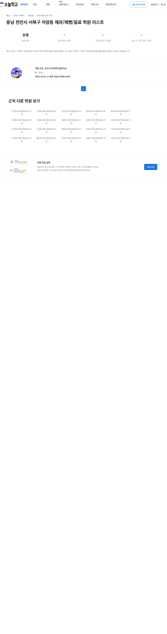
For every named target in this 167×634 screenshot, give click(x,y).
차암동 (31, 15)
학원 (48, 4)
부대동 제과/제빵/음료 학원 (46, 137)
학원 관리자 (111, 4)
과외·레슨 (80, 4)
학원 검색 (151, 191)
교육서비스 (64, 4)
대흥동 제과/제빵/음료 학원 (96, 164)
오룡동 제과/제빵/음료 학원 (120, 146)
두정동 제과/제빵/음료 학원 (21, 155)
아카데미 (24, 4)
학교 (35, 4)
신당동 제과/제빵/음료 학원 (46, 155)
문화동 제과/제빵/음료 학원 (120, 137)
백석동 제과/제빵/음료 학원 (21, 164)
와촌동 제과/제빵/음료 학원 (96, 146)
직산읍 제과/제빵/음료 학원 (71, 137)
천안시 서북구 (18, 15)
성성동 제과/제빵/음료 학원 (21, 137)
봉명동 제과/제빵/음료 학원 (96, 137)
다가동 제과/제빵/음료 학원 (120, 155)
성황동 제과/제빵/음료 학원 (71, 146)
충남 (8, 15)
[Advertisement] (30, 74)
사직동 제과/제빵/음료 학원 (120, 164)
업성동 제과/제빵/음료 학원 (21, 146)
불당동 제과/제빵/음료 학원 (46, 164)
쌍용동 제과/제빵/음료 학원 (71, 155)
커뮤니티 (95, 4)
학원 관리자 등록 (138, 4)
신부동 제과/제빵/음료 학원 (71, 164)
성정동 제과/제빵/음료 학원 (46, 146)
